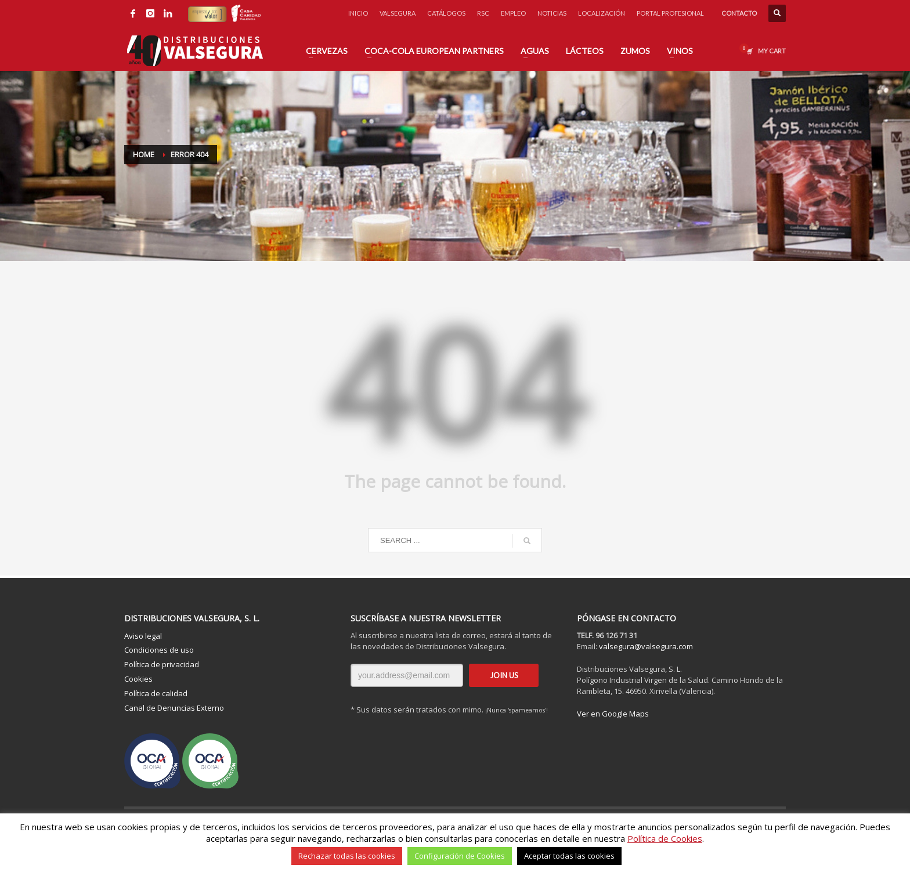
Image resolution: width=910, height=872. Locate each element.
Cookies (138, 679)
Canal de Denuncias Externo (174, 708)
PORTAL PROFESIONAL (670, 13)
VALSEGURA (398, 13)
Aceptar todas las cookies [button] (569, 856)
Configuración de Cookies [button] (459, 856)
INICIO (358, 13)
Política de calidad (155, 693)
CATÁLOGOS (446, 13)
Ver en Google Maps (613, 713)
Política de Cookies (664, 838)
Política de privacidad (161, 664)
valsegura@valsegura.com (646, 646)
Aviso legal (143, 636)
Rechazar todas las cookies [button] (346, 856)
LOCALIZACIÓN (601, 13)
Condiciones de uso (159, 650)
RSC (483, 13)
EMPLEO (513, 13)
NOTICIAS (551, 13)
